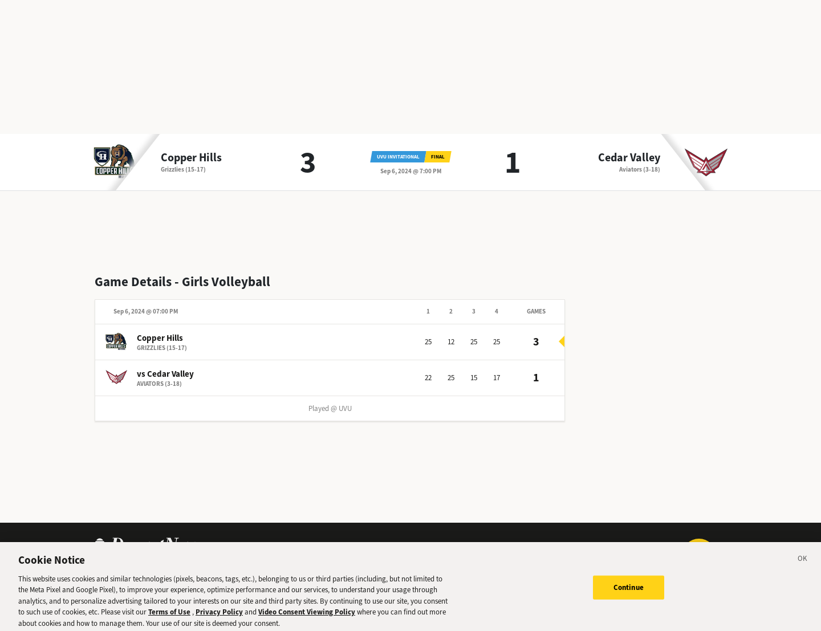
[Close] (802, 563)
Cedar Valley (629, 157)
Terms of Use (169, 616)
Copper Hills (191, 157)
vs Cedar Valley (165, 374)
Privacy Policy (219, 616)
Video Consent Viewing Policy (306, 616)
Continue (628, 591)
